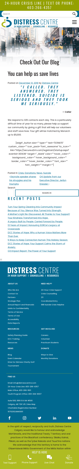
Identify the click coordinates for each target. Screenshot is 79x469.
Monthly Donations (49, 358)
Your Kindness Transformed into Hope (28, 217)
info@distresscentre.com (24, 383)
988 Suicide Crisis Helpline (52, 304)
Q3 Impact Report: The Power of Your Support (32, 251)
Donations (30, 173)
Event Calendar (15, 358)
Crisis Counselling (49, 293)
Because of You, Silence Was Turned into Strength (35, 210)
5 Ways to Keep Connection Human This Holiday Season (38, 239)
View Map (31, 404)
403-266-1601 (25, 390)
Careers (44, 335)
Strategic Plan (14, 301)
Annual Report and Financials (21, 304)
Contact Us (13, 293)
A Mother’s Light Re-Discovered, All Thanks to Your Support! (39, 214)
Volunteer (45, 339)
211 (42, 297)
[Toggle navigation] (74, 22)
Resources (12, 342)
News (39, 173)
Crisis (21, 173)
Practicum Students (50, 342)
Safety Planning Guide (17, 335)
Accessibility (13, 319)
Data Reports (14, 323)
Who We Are (13, 290)
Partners (11, 297)
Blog (10, 354)
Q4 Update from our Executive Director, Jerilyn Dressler (53, 180)
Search (11, 187)
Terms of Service (15, 312)
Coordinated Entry (49, 301)
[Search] (39, 14)
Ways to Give (47, 354)
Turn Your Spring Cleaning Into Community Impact (35, 206)
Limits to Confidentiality (18, 308)
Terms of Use (14, 316)
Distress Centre (50, 83)
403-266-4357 (39, 7)
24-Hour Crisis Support (51, 290)
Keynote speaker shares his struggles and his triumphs (22, 180)
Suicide (47, 173)
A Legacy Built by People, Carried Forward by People (35, 221)
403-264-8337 (35, 394)
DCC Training (13, 339)
